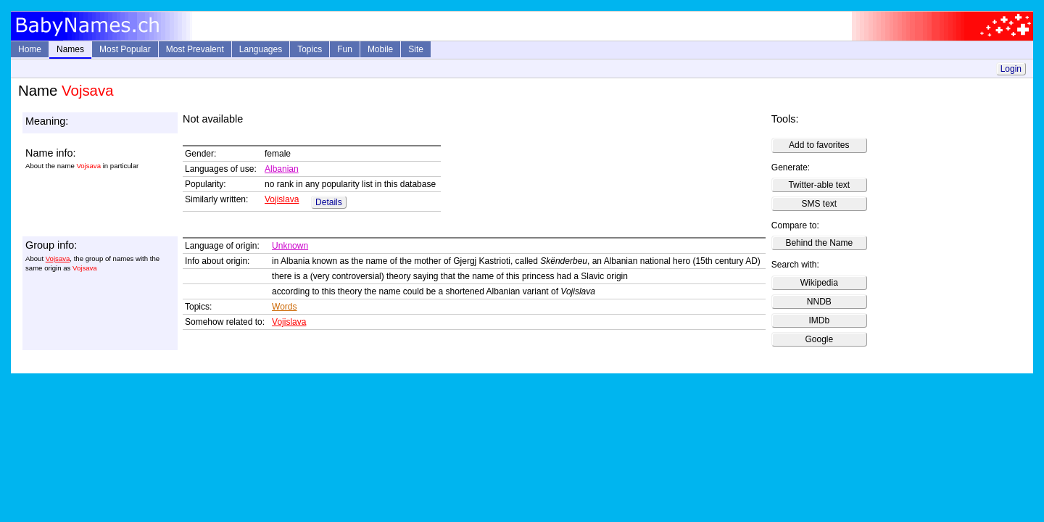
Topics (309, 49)
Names (70, 49)
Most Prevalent (195, 49)
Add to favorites (819, 145)
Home (29, 49)
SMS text (819, 204)
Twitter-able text (819, 185)
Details (328, 202)
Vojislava (282, 199)
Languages (260, 49)
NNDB (819, 302)
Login (1011, 69)
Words (284, 307)
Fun (344, 49)
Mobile (380, 49)
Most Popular (125, 49)
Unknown (290, 246)
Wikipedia (819, 283)
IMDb (818, 320)
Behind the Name (819, 243)
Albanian (282, 169)
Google (819, 339)
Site (415, 49)
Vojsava (58, 258)
